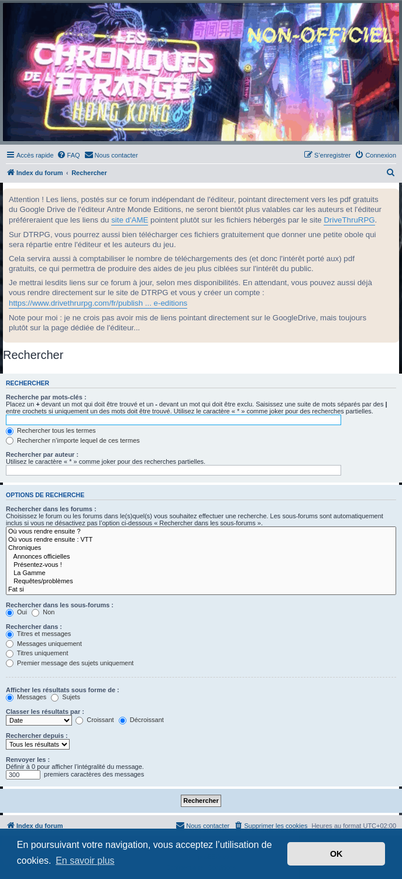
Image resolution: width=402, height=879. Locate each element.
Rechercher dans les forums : (51, 508)
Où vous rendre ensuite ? (201, 532)
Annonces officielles (201, 557)
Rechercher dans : (34, 626)
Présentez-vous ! (201, 565)
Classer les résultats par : (45, 711)
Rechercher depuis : (37, 735)
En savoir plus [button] (85, 861)
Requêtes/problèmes (201, 581)
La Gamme (201, 573)
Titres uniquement (37, 652)
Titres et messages (38, 633)
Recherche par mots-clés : (46, 397)
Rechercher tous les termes (51, 430)
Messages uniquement (44, 643)
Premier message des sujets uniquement (69, 662)
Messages (26, 696)
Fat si (201, 590)
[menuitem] (68, 155)
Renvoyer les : (28, 759)
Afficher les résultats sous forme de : (62, 689)
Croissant (94, 719)
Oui (16, 611)
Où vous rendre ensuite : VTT (201, 540)
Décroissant (141, 719)
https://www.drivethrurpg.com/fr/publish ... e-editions (98, 303)
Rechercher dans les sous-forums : (60, 604)
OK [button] (336, 854)
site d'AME (129, 220)
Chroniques (201, 548)
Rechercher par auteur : (42, 454)
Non (43, 611)
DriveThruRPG (349, 220)
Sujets (65, 696)
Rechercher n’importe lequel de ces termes (73, 440)
